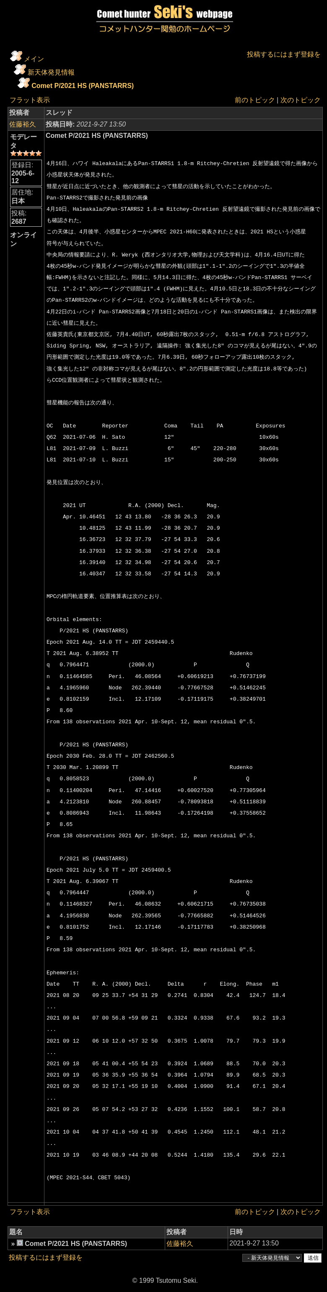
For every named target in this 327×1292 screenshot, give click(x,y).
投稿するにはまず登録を (284, 54)
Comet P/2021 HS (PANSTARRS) (82, 85)
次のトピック (300, 100)
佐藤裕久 (22, 124)
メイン (34, 58)
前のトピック (255, 100)
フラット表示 (30, 100)
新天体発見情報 (51, 72)
